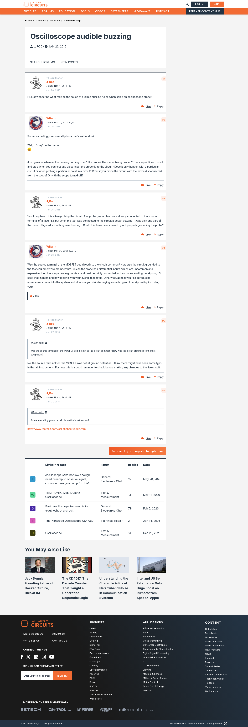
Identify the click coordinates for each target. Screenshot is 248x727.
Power (93, 682)
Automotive (149, 636)
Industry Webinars (215, 645)
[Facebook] (22, 657)
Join (217, 4)
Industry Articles (214, 641)
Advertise (58, 633)
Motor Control (150, 682)
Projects (209, 662)
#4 (163, 248)
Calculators (211, 629)
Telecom (147, 690)
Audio (146, 632)
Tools (85, 11)
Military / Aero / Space (155, 678)
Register (62, 675)
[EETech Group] (31, 709)
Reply (160, 106)
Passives (94, 673)
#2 (163, 119)
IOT (145, 661)
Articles (30, 11)
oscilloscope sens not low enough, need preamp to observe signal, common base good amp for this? (68, 479)
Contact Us (59, 640)
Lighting (147, 669)
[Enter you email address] (37, 675)
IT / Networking (151, 665)
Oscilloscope (53, 533)
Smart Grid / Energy (153, 686)
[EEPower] (85, 709)
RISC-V (93, 686)
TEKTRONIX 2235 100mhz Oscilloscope (62, 495)
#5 (163, 320)
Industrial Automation (154, 657)
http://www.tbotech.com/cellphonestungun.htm (56, 429)
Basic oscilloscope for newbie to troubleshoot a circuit (66, 508)
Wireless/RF (96, 698)
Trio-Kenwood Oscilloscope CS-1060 (69, 520)
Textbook (210, 682)
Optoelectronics (98, 669)
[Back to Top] (225, 723)
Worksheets (211, 691)
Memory (94, 665)
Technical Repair (112, 520)
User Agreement (214, 723)
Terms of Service (195, 723)
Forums (48, 11)
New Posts (69, 62)
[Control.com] (60, 709)
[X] (28, 657)
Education (67, 11)
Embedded (95, 657)
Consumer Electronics (155, 644)
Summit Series (212, 666)
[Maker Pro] (106, 709)
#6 (163, 390)
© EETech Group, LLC (31, 723)
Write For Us (31, 640)
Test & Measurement (101, 694)
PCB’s (93, 678)
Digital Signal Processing (156, 653)
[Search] (187, 4)
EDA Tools (95, 649)
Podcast (162, 11)
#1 (164, 79)
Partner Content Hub (204, 11)
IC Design (95, 661)
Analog (93, 632)
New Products (212, 649)
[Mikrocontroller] (136, 709)
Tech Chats (211, 670)
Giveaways (142, 11)
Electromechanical (100, 653)
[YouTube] (51, 656)
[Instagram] (44, 657)
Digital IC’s (95, 644)
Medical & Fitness (152, 673)
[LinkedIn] (36, 657)
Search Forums (42, 62)
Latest (93, 628)
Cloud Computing (152, 640)
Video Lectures (213, 687)
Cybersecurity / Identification (158, 649)
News (208, 653)
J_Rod (38, 46)
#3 (163, 198)
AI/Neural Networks (153, 628)
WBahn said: (37, 342)
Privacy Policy (177, 723)
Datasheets (119, 11)
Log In (199, 4)
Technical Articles (215, 678)
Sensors (94, 690)
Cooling (94, 640)
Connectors (96, 636)
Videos (100, 11)
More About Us (33, 633)
